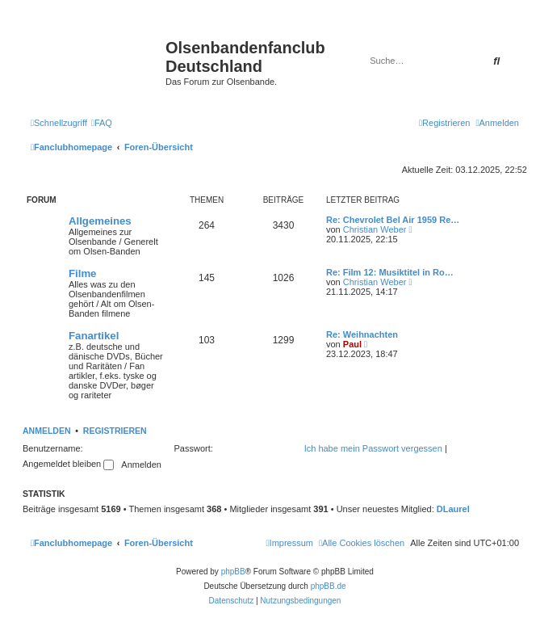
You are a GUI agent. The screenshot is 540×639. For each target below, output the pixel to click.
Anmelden (47, 430)
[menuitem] (101, 122)
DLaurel (453, 509)
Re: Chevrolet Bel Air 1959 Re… (392, 220)
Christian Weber (375, 229)
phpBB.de (328, 586)
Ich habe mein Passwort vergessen (373, 448)
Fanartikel (94, 336)
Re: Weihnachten (362, 334)
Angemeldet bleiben (68, 464)
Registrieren (115, 430)
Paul (352, 344)
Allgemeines (100, 221)
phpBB (233, 571)
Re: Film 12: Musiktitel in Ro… (390, 272)
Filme (82, 273)
